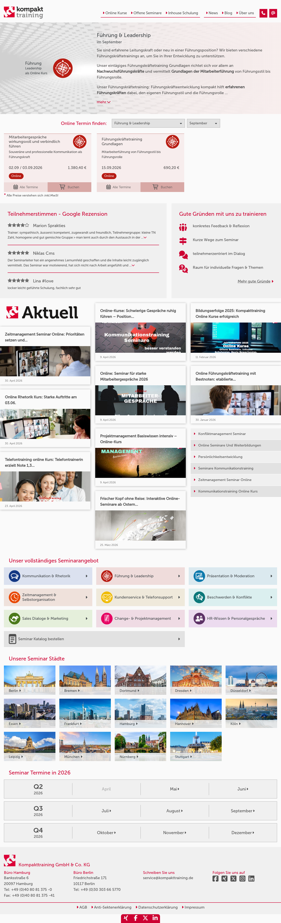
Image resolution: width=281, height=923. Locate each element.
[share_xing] (126, 918)
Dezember (242, 832)
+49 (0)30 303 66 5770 (101, 889)
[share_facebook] (135, 918)
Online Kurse (115, 13)
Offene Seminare (146, 13)
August (174, 810)
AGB (81, 907)
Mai (174, 789)
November (174, 832)
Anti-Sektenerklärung (111, 907)
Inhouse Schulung (181, 13)
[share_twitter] (145, 918)
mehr (103, 102)
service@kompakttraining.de (168, 877)
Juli (106, 810)
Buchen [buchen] (69, 187)
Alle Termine (25, 187)
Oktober (106, 832)
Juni (242, 789)
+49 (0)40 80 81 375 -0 (31, 889)
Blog (227, 13)
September (243, 810)
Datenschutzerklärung (156, 907)
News (212, 13)
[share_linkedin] (155, 918)
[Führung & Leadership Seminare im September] (263, 13)
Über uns (245, 13)
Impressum (193, 907)
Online (16, 176)
